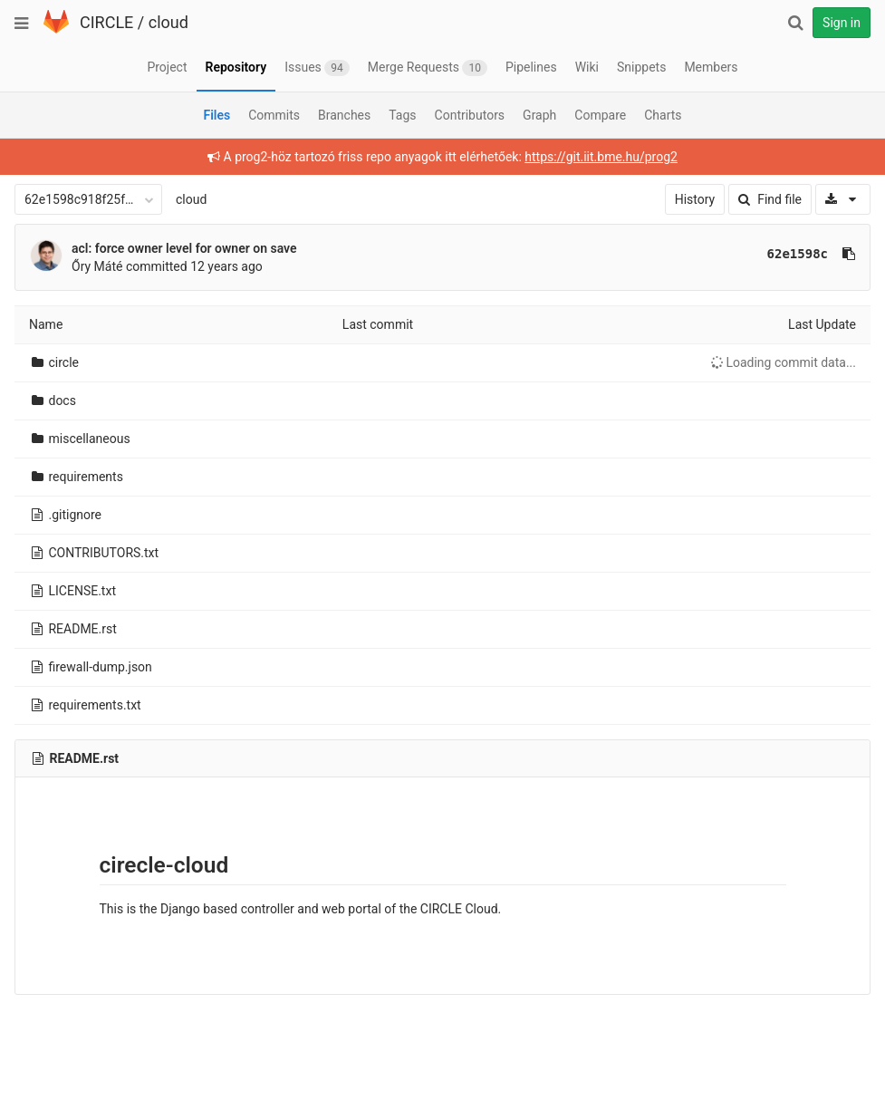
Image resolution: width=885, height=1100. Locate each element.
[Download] (843, 199)
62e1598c (797, 253)
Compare (600, 115)
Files (216, 115)
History (695, 199)
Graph (539, 115)
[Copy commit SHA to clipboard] (848, 254)
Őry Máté (97, 266)
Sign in (841, 22)
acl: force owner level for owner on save (184, 248)
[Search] (795, 22)
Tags (402, 115)
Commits (274, 115)
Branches (344, 115)
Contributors (470, 115)
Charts (662, 115)
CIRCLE (106, 22)
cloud (168, 22)
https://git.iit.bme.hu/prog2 (601, 157)
